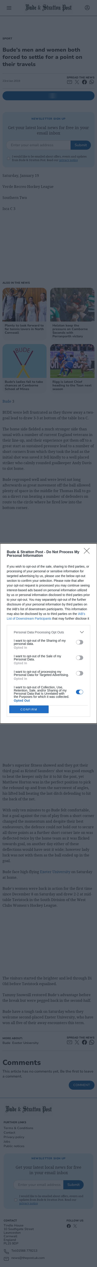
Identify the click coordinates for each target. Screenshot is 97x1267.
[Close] (88, 552)
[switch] (79, 642)
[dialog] (48, 633)
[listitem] (48, 632)
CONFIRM (28, 709)
